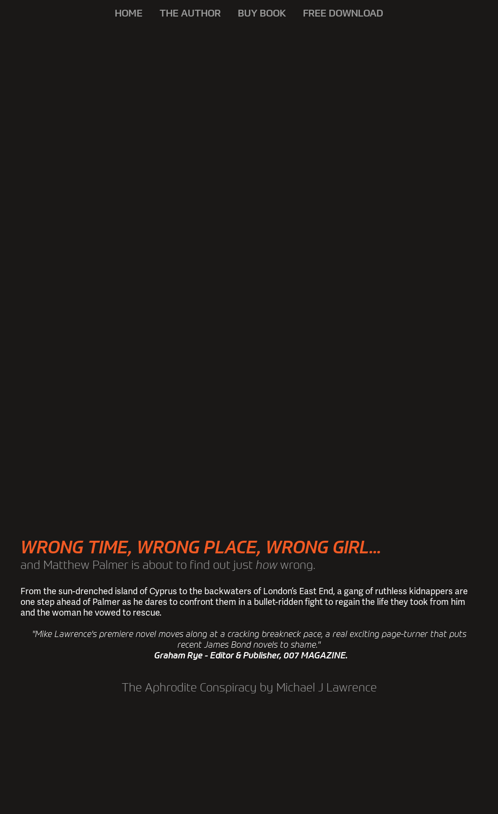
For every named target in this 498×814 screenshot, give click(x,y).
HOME (128, 13)
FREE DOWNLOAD (343, 13)
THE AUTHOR (190, 13)
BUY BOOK (262, 13)
